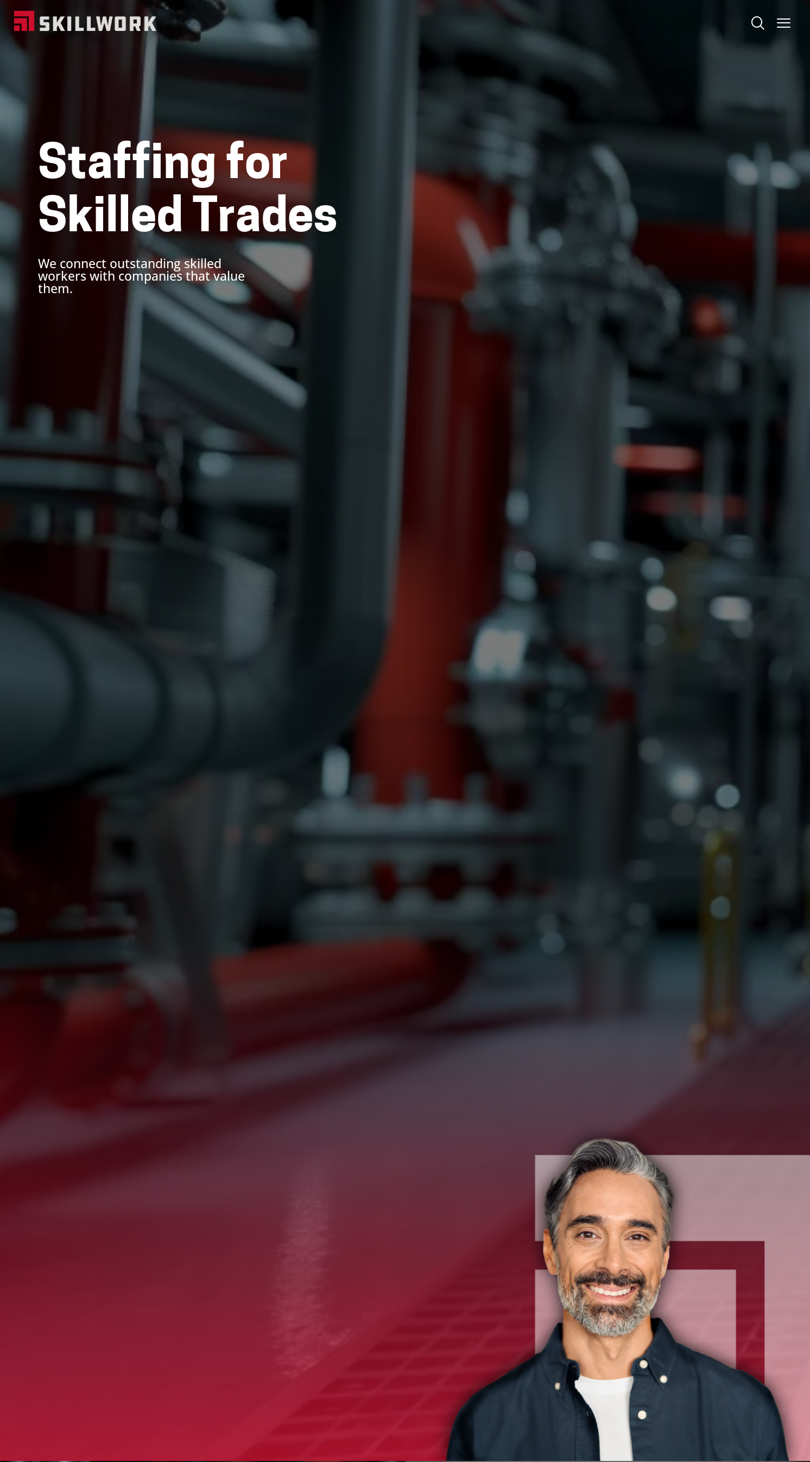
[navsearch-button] (757, 24)
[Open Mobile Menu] (783, 20)
